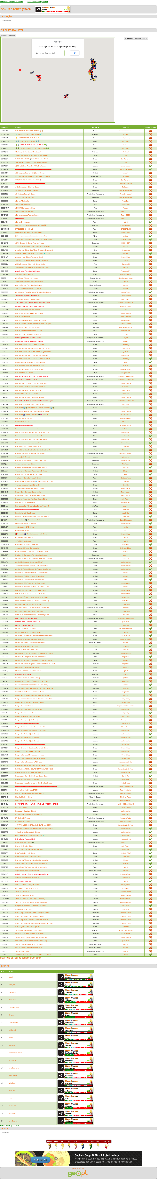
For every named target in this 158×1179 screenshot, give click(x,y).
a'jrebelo (126, 509)
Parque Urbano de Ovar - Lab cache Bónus (30, 758)
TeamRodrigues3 (125, 194)
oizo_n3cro (126, 814)
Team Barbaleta (125, 317)
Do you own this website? (45, 53)
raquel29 (126, 176)
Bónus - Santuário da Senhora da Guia (28, 331)
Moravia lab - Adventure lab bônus (27, 667)
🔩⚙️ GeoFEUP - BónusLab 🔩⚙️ (27, 141)
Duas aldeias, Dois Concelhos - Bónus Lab (30, 495)
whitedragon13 (126, 891)
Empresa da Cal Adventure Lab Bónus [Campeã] (32, 506)
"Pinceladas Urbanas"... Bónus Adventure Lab (31, 162)
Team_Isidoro (125, 492)
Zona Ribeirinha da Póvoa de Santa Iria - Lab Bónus (33, 955)
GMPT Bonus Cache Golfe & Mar (26, 544)
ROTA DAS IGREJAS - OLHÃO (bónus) (29, 849)
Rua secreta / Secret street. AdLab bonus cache (31, 860)
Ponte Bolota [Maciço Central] (25, 800)
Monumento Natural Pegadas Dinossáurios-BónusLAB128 (35, 664)
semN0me (125, 909)
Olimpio (125, 471)
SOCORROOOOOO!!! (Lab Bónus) (27, 884)
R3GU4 (125, 134)
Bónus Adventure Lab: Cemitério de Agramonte (31, 355)
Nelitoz (125, 366)
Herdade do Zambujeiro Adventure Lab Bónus (31, 555)
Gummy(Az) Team (126, 453)
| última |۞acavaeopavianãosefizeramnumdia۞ (31, 236)
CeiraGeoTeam (126, 225)
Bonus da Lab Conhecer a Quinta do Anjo (29, 369)
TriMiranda (125, 450)
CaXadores (126, 429)
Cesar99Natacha (125, 520)
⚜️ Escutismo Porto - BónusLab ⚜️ (27, 138)
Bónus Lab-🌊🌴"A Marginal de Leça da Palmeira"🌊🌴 (34, 408)
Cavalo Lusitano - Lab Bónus (25, 464)
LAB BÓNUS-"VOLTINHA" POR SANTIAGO (30, 590)
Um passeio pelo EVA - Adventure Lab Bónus (30, 906)
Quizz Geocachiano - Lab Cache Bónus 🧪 (30, 835)
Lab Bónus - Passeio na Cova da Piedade (29, 579)
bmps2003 (125, 253)
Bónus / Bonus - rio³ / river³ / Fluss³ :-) (28, 334)
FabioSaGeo (125, 320)
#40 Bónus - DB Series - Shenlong (27, 190)
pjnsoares (125, 457)
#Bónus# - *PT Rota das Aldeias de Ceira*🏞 (30, 225)
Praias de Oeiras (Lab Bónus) (25, 811)
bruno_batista (125, 166)
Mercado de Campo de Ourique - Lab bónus (30, 657)
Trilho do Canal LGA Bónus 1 (25, 895)
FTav (125, 309)
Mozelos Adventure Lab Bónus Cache (28, 671)
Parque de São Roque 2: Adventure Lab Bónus (31, 727)
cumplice (126, 667)
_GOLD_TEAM (126, 853)
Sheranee (125, 422)
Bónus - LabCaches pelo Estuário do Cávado (30, 320)
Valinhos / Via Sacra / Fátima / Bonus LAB (29, 934)
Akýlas (125, 338)
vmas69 (125, 173)
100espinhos (125, 636)
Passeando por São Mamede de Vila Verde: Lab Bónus (34, 765)
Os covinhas (125, 755)
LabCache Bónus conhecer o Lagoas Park (29, 611)
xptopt (126, 222)
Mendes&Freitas (125, 793)
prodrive (126, 467)
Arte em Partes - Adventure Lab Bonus (28, 285)
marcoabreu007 (125, 800)
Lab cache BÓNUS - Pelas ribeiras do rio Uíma (31, 597)
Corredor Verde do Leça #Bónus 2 (27, 485)
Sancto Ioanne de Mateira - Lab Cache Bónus (31, 863)
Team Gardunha (125, 790)
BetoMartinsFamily (15, 1053)
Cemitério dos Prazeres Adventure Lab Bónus (31, 467)
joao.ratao (125, 622)
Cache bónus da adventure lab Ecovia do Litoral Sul (33, 450)
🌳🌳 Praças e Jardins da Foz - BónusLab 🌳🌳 (32, 148)
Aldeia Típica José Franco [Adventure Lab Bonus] (32, 267)
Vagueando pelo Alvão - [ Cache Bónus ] (29, 930)
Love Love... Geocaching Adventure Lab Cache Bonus (34, 636)
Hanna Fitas (126, 597)
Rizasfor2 (125, 544)
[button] (67, 95)
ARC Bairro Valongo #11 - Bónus (26, 278)
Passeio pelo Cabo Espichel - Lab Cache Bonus (31, 776)
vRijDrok (126, 674)
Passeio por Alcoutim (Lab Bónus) (27, 779)
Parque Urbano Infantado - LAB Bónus (28, 762)
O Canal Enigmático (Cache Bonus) (27, 678)
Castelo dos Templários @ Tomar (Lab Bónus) (31, 460)
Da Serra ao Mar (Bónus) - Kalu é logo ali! (29, 488)
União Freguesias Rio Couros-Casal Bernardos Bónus (33, 923)
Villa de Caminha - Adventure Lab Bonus (29, 944)
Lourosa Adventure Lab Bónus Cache (28, 632)
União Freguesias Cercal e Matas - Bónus (29, 916)
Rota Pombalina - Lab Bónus (25, 853)
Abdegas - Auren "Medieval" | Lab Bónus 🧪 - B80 (32, 253)
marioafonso (125, 292)
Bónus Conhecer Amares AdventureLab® (29, 366)
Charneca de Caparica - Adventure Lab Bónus (31, 471)
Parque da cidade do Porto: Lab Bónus (28, 709)
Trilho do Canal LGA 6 (23, 891)
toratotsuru (12, 1060)
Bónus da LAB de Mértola (24, 373)
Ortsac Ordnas (126, 313)
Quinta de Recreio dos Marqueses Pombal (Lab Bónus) (34, 828)
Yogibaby (125, 713)
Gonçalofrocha (126, 295)
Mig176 (125, 951)
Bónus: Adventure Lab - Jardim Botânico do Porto (32, 432)
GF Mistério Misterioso (23, 541)
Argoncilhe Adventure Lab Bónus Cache (29, 281)
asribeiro (126, 927)
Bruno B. (126, 288)
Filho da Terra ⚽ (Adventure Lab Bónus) (29, 520)
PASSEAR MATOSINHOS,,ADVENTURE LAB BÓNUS (34, 769)
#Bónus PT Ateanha (22, 201)
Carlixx (125, 863)
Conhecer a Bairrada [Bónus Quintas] (28, 478)
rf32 (125, 362)
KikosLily (126, 408)
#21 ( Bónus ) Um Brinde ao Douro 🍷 (28, 180)
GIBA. (126, 474)
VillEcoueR (12, 1030)
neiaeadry (125, 835)
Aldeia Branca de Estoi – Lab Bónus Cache (30, 264)
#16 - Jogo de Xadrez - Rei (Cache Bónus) (30, 173)
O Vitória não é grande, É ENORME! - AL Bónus (31, 681)
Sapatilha (125, 692)
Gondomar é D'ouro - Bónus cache (27, 548)
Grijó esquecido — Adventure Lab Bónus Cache (31, 551)
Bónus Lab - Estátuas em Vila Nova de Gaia (30, 387)
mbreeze (126, 646)
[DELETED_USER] (125, 169)
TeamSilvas (126, 204)
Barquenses (13, 1075)
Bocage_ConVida (126, 183)
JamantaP (125, 608)
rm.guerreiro (126, 583)
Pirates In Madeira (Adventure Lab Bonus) (29, 793)
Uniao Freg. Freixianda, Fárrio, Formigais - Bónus (32, 913)
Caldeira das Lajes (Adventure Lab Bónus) (29, 453)
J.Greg (125, 236)
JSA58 (27, 9)
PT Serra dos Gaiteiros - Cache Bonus (28, 814)
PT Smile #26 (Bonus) (22, 818)
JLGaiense (125, 187)
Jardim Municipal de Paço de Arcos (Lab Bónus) (31, 565)
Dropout (125, 155)
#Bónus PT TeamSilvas (23, 204)
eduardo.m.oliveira (125, 629)
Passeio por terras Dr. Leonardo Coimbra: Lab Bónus (33, 783)
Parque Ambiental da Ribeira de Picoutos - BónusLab (33, 699)
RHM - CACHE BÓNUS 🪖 (24, 842)
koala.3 (125, 551)
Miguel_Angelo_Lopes (125, 278)
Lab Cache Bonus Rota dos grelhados (28, 604)
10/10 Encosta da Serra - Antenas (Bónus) (29, 243)
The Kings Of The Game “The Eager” (28, 152)
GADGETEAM (126, 229)
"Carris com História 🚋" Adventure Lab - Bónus (31, 159)
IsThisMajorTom (125, 425)
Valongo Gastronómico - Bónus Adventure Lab (31, 937)
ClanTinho (125, 906)
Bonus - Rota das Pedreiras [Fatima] (27, 327)
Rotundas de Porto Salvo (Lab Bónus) (28, 856)
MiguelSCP (126, 681)
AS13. (126, 530)
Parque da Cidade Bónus (24, 706)
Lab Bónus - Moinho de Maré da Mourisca (29, 576)
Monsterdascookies (125, 131)
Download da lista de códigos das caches (21, 958)
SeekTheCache (125, 369)
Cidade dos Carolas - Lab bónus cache (28, 474)
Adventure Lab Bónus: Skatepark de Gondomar (31, 260)
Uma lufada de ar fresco (23, 909)
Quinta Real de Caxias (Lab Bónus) (27, 832)
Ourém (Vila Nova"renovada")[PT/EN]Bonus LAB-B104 (34, 688)
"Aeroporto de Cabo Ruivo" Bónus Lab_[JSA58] (31, 155)
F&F (125, 579)
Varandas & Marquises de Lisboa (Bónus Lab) (31, 941)
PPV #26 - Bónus (21, 807)
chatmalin (125, 394)
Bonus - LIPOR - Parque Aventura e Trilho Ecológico (33, 324)
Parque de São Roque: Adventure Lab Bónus (30, 730)
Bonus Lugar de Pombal (23, 418)
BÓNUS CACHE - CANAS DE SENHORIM (30, 362)
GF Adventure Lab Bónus (24, 537)
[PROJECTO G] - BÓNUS (24, 229)
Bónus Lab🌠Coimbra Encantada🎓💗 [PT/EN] (31, 415)
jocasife (125, 685)
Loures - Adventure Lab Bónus (25, 629)
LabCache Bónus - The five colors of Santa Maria (32, 608)
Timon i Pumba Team (125, 930)
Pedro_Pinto (125, 257)
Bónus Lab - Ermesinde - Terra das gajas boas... (32, 383)
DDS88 (125, 267)
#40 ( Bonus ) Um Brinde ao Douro (27, 187)
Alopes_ (126, 208)
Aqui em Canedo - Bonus (24, 274)
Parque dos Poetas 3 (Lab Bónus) (27, 741)
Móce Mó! (125, 849)
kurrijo (126, 527)
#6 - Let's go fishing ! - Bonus (25, 194)
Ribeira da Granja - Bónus (24, 846)
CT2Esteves (126, 934)
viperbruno (125, 678)
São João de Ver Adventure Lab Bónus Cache (31, 867)
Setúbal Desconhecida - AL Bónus (27, 877)
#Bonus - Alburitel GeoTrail (24, 197)
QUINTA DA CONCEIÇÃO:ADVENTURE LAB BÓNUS (33, 825)
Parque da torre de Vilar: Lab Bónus (27, 716)
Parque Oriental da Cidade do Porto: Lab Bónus (31, 748)
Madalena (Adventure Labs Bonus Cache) (29, 639)
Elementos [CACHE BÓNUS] (25, 502)
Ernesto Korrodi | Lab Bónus (25, 513)
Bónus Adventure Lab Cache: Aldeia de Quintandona (33, 352)
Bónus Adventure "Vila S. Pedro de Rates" (29, 345)
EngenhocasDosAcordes (125, 706)
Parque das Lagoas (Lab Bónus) (26, 720)
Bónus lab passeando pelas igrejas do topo (30, 404)
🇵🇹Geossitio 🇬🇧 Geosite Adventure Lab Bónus (31, 534)
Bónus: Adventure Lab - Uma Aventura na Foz (31, 439)
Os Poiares (126, 516)
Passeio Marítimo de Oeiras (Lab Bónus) (29, 772)
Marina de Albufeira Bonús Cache (26, 646)
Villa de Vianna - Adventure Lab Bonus (28, 948)
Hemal (125, 860)
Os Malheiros (125, 159)
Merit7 (125, 955)
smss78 (125, 660)
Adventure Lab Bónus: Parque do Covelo (29, 257)
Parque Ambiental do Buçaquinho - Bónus (29, 702)
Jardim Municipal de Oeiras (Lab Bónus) (29, 562)
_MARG (125, 260)
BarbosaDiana (126, 478)
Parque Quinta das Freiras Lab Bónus (28, 751)
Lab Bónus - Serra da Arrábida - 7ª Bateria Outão (32, 586)
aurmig (125, 246)
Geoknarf (125, 152)
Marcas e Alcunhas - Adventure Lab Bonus (30, 643)
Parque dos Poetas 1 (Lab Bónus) (27, 734)
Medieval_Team (125, 797)
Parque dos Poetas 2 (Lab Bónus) (27, 737)
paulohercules (125, 460)
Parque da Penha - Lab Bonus (25, 713)
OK (75, 53)
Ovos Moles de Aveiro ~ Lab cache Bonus (29, 692)
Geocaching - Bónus (22, 530)
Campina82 (126, 264)
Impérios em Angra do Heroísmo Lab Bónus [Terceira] (33, 558)
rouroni (125, 285)
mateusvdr (125, 436)
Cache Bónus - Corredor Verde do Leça (29, 446)
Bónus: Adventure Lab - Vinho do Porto (28, 443)
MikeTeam (125, 464)
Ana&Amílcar (125, 488)
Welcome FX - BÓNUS (23, 951)
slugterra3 (125, 657)
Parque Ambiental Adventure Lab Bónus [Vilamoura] (33, 695)
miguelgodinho (126, 839)
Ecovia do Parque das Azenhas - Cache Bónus (31, 499)
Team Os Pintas (125, 913)
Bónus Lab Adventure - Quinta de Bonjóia (29, 397)
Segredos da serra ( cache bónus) (27, 870)
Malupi (125, 870)
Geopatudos (126, 250)
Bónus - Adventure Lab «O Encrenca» (28, 309)
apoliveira (125, 513)
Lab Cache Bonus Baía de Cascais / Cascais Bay (32, 600)
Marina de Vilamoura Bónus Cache (27, 650)
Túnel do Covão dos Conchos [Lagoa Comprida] (31, 902)
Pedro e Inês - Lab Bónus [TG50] (26, 790)
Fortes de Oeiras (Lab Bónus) (25, 523)
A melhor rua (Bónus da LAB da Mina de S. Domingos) (34, 250)
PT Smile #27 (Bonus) (22, 821)
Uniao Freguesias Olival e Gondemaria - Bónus (31, 920)
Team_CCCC (125, 211)
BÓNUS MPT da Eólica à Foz (25, 422)
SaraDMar (125, 776)
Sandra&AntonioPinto (125, 769)
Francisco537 (125, 271)
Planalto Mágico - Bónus (23, 797)
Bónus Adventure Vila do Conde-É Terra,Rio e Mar (32, 359)
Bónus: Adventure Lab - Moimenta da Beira (30, 436)
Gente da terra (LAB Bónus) (25, 527)
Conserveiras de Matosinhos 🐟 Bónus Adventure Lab (34, 481)
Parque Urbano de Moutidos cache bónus (29, 755)
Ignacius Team (126, 239)
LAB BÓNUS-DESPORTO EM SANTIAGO (29, 593)
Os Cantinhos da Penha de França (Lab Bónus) (31, 685)
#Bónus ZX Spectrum (22, 222)
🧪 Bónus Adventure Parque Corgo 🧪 (28, 134)
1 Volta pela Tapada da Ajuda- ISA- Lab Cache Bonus (33, 239)
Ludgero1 (125, 404)
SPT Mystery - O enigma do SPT (26, 888)
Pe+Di (126, 334)
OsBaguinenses (125, 306)
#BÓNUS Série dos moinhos (25, 208)
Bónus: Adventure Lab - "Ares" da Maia (28, 429)
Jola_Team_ (126, 138)
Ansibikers (125, 201)
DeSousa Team (125, 874)
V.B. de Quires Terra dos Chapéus (27, 927)
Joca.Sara (125, 615)
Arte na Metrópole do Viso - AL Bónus (28, 288)
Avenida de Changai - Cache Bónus (27, 299)
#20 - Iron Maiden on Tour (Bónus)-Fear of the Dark (33, 176)
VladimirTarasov (125, 639)
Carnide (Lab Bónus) (22, 457)
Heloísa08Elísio (125, 274)
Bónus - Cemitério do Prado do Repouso (29, 313)
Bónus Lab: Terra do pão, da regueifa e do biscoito (32, 411)
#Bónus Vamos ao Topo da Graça (26, 215)
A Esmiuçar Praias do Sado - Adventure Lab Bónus (32, 246)
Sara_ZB (126, 558)
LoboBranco (126, 716)
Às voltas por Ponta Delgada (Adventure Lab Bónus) (33, 292)
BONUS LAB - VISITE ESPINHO (26, 394)
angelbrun (125, 744)
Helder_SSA (125, 232)
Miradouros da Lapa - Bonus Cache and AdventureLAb (34, 660)
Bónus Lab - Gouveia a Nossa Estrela (28, 390)
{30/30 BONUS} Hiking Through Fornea (28, 232)
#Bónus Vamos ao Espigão (24, 211)
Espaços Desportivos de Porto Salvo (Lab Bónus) (32, 516)
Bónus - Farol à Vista (22, 317)
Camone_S (126, 345)
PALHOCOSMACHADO (125, 302)
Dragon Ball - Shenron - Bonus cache (28, 492)
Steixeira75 (126, 723)
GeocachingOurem (125, 190)
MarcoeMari (126, 390)
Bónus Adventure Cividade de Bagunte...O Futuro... (33, 348)
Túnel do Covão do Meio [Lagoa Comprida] (30, 899)
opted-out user (14, 1068)
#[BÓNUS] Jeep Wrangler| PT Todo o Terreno (31, 166)
